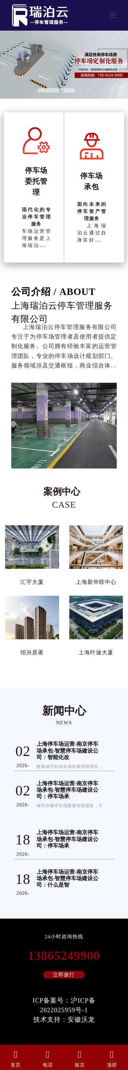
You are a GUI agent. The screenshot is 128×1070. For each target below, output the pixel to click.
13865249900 (64, 955)
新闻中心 (64, 711)
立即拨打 (64, 974)
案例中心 (61, 492)
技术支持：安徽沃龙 (64, 1019)
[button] (56, 90)
